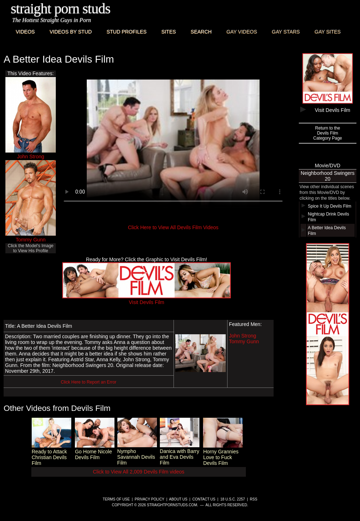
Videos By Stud (71, 32)
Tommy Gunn (30, 240)
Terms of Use (116, 499)
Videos (25, 32)
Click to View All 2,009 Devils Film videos (138, 472)
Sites (168, 32)
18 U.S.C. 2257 (232, 499)
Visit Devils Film (146, 299)
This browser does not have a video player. (173, 144)
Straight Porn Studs (61, 8)
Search (201, 32)
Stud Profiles (127, 32)
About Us (178, 499)
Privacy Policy (149, 499)
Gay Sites (328, 32)
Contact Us (203, 499)
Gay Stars (286, 32)
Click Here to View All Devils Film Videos (173, 227)
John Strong (30, 156)
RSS (253, 499)
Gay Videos (241, 32)
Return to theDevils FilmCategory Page (327, 133)
